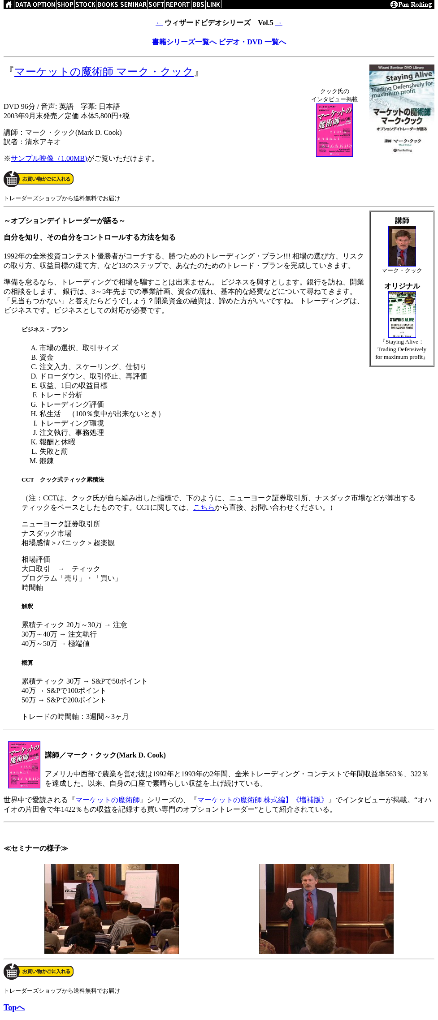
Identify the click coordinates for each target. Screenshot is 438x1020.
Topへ (14, 1007)
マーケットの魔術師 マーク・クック (104, 71)
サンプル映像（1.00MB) (49, 158)
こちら (204, 507)
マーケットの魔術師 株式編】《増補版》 (262, 800)
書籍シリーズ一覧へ (184, 42)
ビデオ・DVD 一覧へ (252, 42)
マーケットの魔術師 (107, 800)
